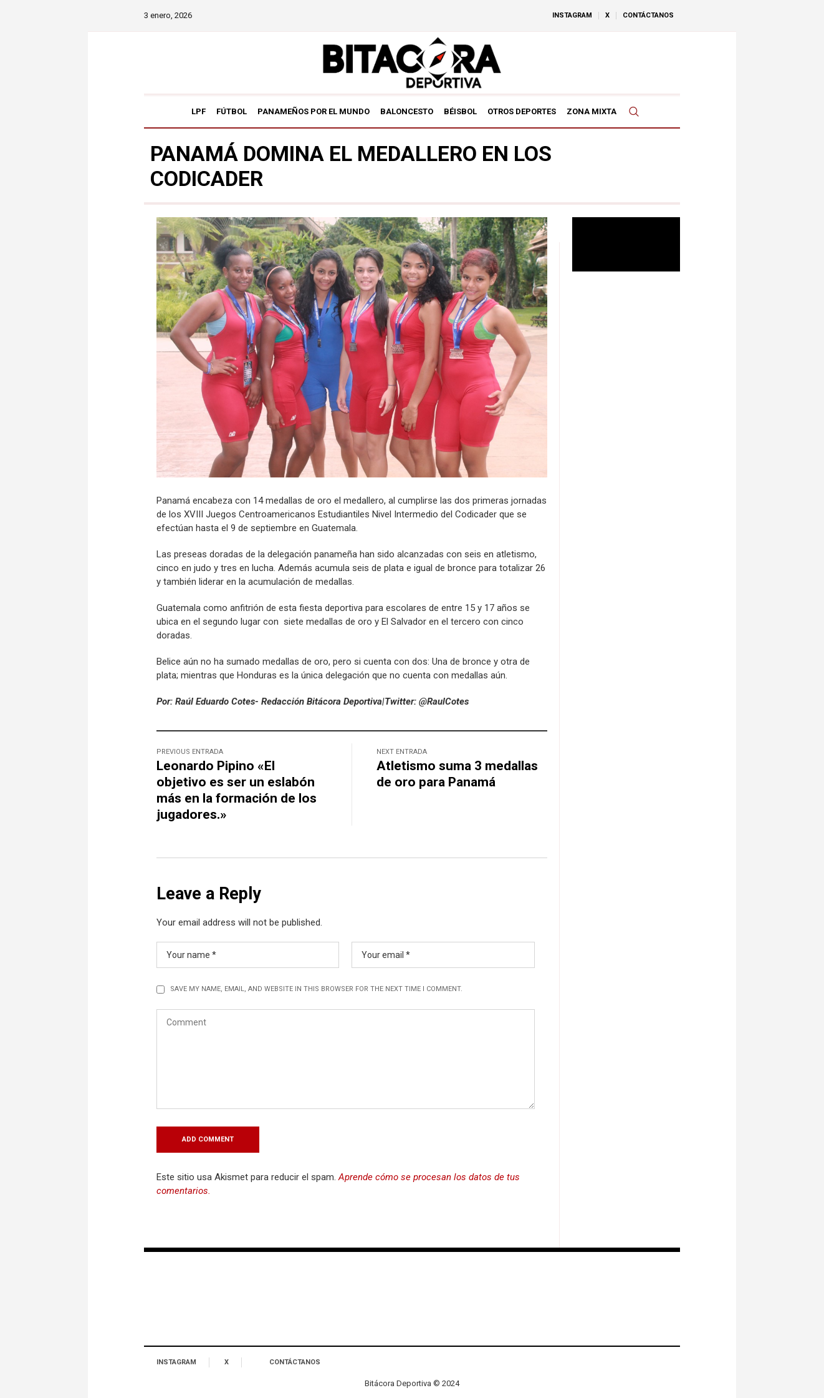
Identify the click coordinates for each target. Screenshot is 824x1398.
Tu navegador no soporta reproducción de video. (626, 244)
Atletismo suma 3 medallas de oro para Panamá (457, 773)
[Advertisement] (626, 483)
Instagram (176, 1362)
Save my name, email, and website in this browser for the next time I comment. (316, 989)
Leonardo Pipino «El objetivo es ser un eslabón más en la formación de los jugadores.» (236, 790)
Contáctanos (294, 1362)
